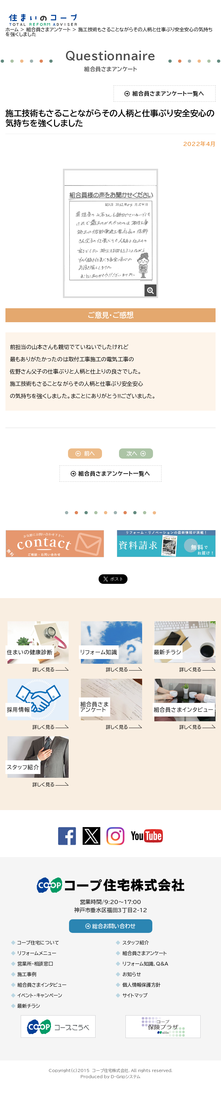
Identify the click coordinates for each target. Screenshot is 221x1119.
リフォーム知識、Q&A (145, 963)
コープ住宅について (38, 942)
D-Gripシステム (125, 1076)
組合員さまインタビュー (41, 985)
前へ (85, 453)
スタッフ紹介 (135, 942)
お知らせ (131, 974)
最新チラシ (28, 1006)
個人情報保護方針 (141, 985)
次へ (136, 453)
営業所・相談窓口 (35, 963)
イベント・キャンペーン (39, 995)
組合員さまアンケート (144, 953)
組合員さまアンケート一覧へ (164, 93)
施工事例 (26, 974)
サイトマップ (135, 995)
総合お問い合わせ (110, 926)
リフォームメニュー (36, 953)
